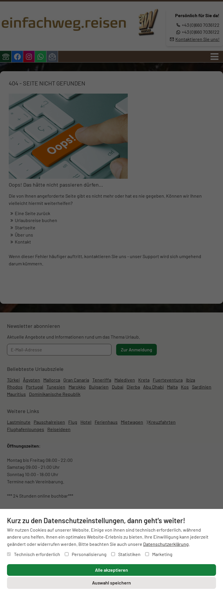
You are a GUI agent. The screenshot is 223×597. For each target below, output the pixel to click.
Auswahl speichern (111, 582)
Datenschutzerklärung (166, 544)
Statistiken (126, 554)
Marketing (158, 554)
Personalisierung (86, 554)
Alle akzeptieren (111, 570)
